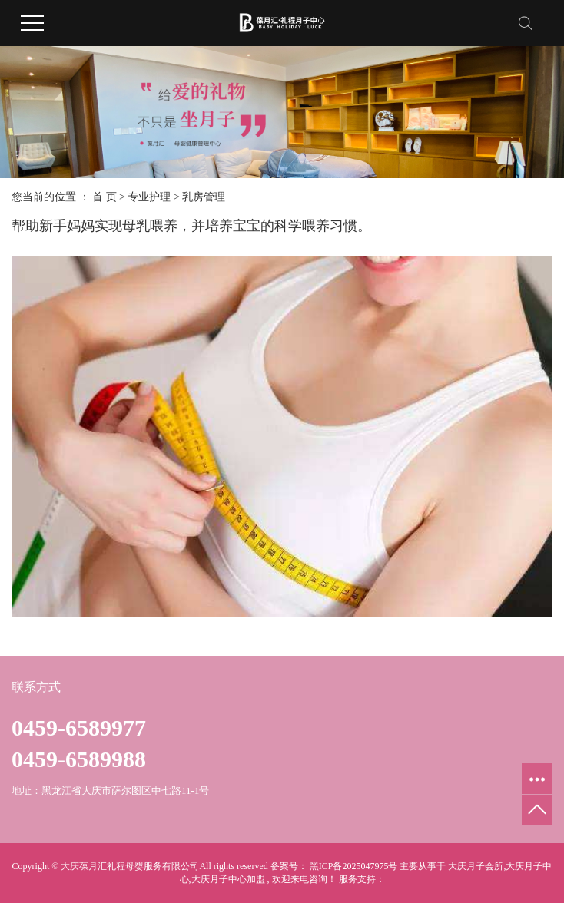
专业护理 (149, 197)
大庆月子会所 (475, 866)
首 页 (104, 197)
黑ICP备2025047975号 (354, 866)
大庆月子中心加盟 (228, 879)
